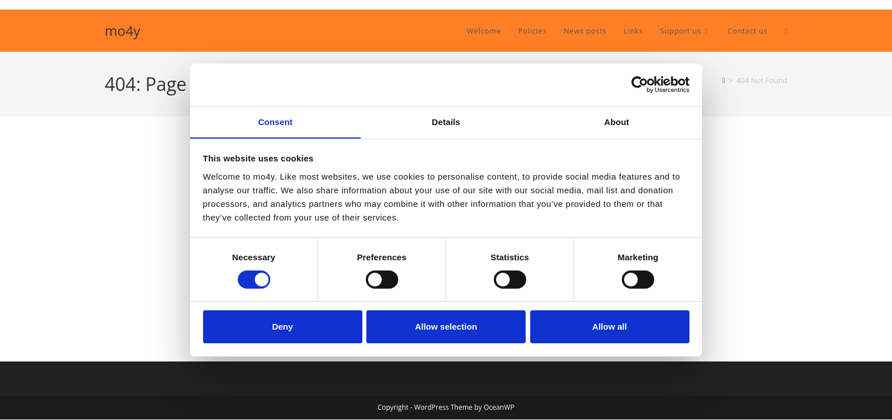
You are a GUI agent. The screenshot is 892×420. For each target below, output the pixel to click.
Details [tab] (446, 121)
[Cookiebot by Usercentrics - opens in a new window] (639, 84)
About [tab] (616, 121)
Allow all (609, 327)
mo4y (122, 30)
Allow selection (446, 327)
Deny (282, 327)
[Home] (723, 80)
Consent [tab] (275, 121)
